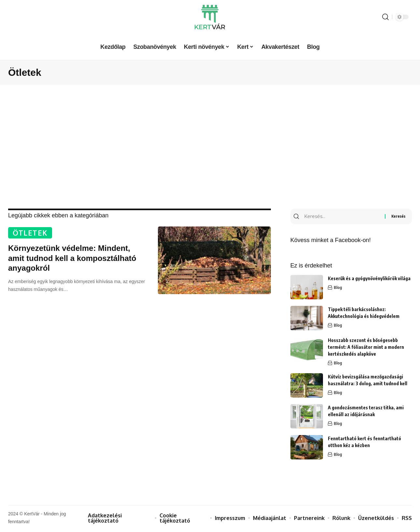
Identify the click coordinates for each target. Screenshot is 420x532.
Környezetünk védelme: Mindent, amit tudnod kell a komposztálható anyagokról (72, 259)
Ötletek (31, 233)
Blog (338, 289)
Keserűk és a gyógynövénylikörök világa (369, 279)
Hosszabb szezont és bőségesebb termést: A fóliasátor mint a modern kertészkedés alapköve (366, 348)
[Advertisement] (210, 146)
